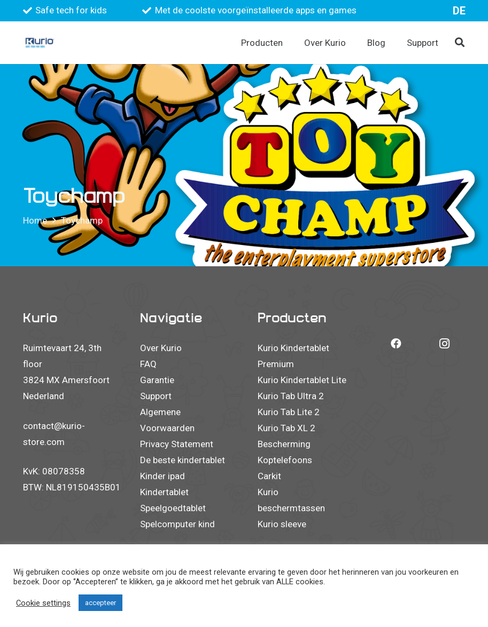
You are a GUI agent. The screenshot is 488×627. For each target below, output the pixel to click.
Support (156, 396)
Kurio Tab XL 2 (286, 428)
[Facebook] (396, 343)
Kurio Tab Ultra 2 (291, 396)
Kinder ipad (162, 476)
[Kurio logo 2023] (40, 43)
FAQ (148, 364)
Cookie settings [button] (43, 603)
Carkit (269, 476)
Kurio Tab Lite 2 (289, 412)
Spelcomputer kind (177, 524)
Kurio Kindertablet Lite (302, 380)
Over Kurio (161, 348)
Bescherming (284, 444)
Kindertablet (164, 492)
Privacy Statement (176, 444)
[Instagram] (444, 343)
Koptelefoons (285, 460)
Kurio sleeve (282, 524)
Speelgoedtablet (173, 508)
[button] (459, 42)
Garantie (157, 380)
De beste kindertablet (182, 460)
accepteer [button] (100, 603)
